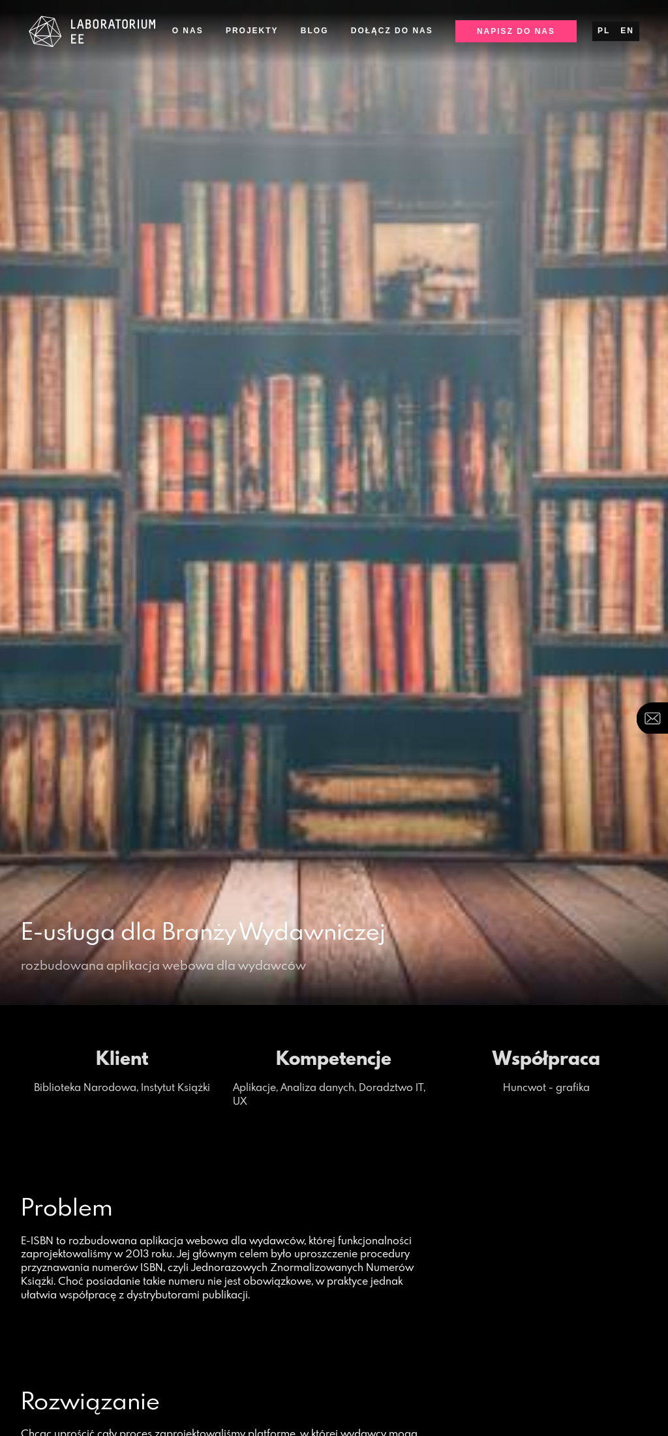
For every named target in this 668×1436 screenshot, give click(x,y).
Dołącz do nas (392, 30)
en (627, 30)
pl (604, 30)
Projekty (252, 30)
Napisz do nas (516, 31)
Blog (315, 30)
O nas (188, 30)
